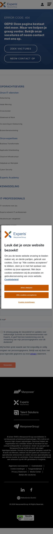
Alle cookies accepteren (26, 295)
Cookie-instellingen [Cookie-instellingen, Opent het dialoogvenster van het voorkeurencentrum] (26, 302)
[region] (26, 267)
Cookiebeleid (11, 279)
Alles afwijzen (26, 288)
